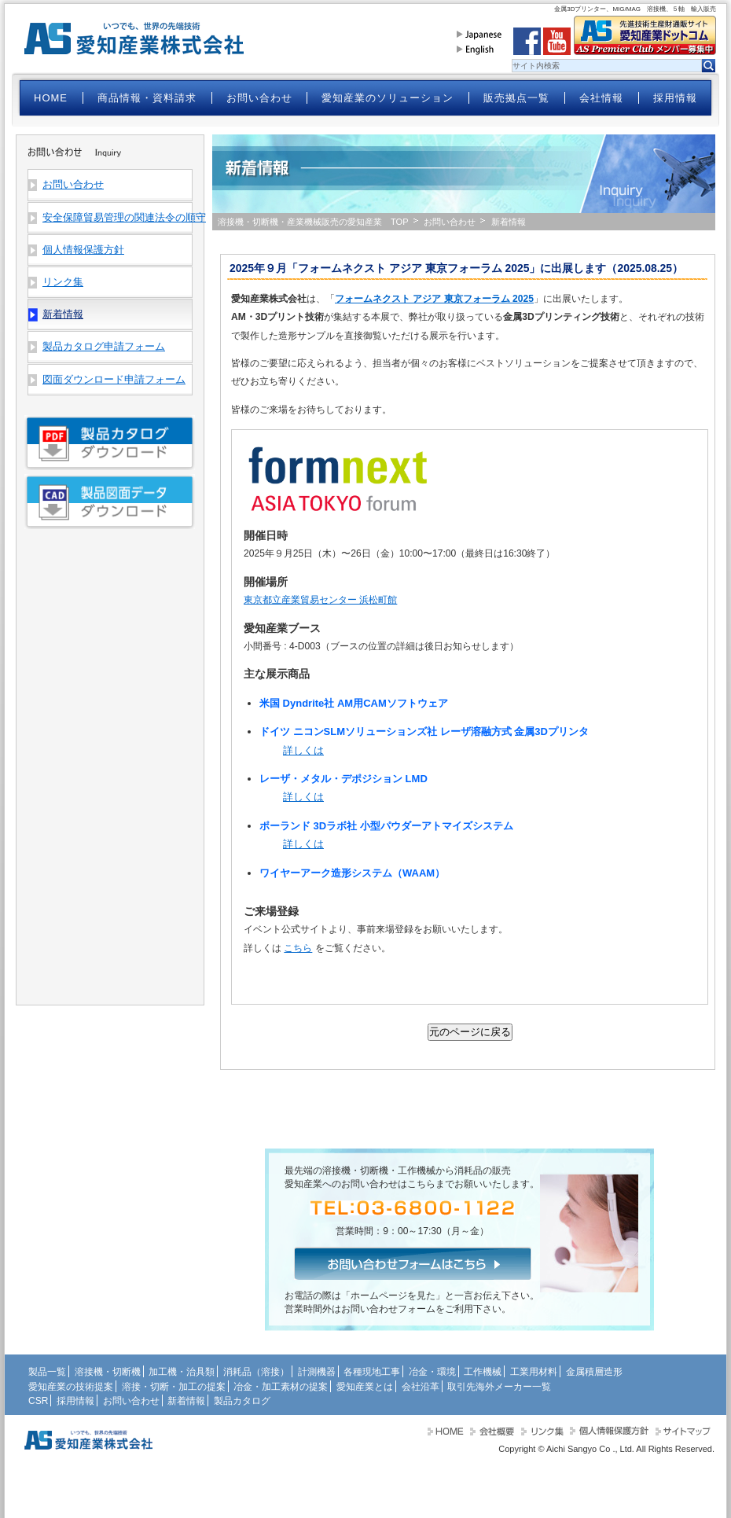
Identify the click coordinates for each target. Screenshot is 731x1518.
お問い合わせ (259, 98)
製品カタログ (242, 1400)
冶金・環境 (432, 1371)
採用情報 (675, 98)
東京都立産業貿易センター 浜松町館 (320, 599)
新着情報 (186, 1400)
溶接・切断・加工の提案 (174, 1386)
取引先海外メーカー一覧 (499, 1386)
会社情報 (601, 98)
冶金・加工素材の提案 (280, 1386)
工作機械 (482, 1371)
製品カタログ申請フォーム (103, 346)
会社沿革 (420, 1386)
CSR (38, 1400)
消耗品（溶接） (256, 1371)
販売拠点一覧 (516, 98)
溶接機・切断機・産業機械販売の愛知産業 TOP (313, 221)
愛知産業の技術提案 (70, 1386)
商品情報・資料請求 (147, 98)
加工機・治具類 (182, 1371)
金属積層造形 (594, 1371)
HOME (51, 98)
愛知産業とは (364, 1386)
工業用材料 (533, 1371)
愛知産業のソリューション (387, 98)
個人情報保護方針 (83, 249)
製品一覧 (47, 1371)
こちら (298, 948)
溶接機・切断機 (108, 1371)
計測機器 (317, 1371)
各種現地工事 (371, 1371)
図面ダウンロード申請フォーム (114, 379)
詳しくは (303, 750)
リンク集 (62, 282)
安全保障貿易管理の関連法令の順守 (117, 217)
